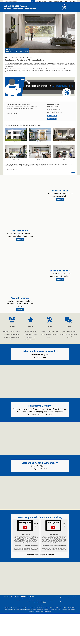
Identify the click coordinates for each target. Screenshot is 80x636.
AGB (56, 597)
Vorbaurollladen (56, 607)
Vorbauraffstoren (16, 609)
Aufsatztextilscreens (64, 609)
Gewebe (69, 609)
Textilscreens (40, 159)
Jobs (61, 1)
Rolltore (35, 611)
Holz (19, 607)
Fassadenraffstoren (33, 609)
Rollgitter (38, 611)
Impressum (70, 597)
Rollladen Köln (7, 609)
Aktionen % (73, 1)
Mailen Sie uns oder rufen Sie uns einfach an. (35, 165)
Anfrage (49, 414)
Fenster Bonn (27, 607)
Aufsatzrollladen (61, 607)
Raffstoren (16, 159)
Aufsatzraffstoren (22, 609)
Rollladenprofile (66, 607)
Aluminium (16, 607)
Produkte (44, 1)
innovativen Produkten (53, 68)
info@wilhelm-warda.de (56, 112)
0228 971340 (53, 111)
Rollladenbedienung (73, 607)
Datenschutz (64, 597)
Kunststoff (12, 607)
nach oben (72, 172)
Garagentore (64, 159)
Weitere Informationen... (12, 113)
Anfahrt (74, 597)
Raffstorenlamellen (40, 609)
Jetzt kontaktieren (52, 115)
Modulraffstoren (27, 609)
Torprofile (42, 611)
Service (50, 1)
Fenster (16, 141)
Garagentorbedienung (47, 611)
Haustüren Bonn (47, 607)
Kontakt (66, 1)
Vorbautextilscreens (57, 609)
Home (33, 1)
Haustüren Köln (41, 607)
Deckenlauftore (31, 611)
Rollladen (64, 141)
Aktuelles (56, 1)
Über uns (38, 1)
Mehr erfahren (60, 199)
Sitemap (59, 597)
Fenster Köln (23, 607)
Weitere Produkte (51, 118)
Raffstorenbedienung (46, 609)
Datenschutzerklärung (30, 548)
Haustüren (40, 141)
